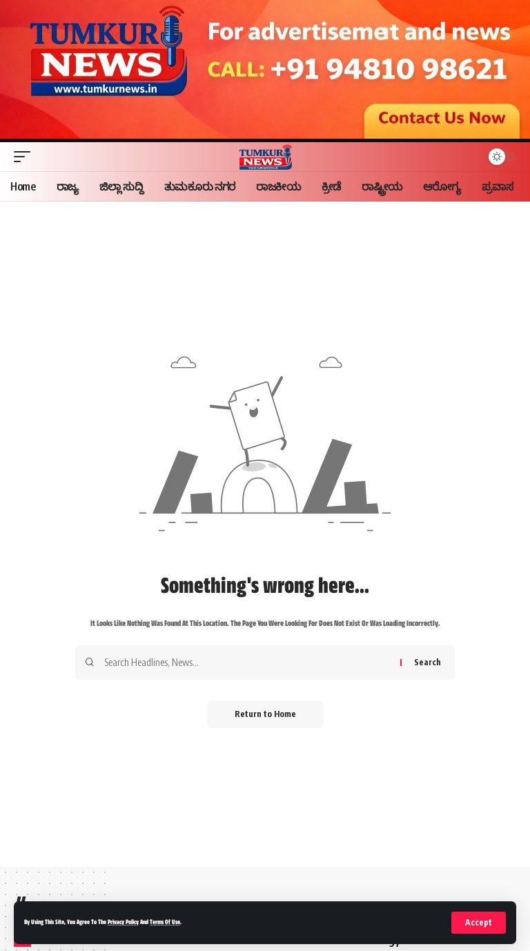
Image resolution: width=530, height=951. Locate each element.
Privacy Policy (123, 923)
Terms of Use (165, 923)
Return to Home (265, 714)
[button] (478, 923)
